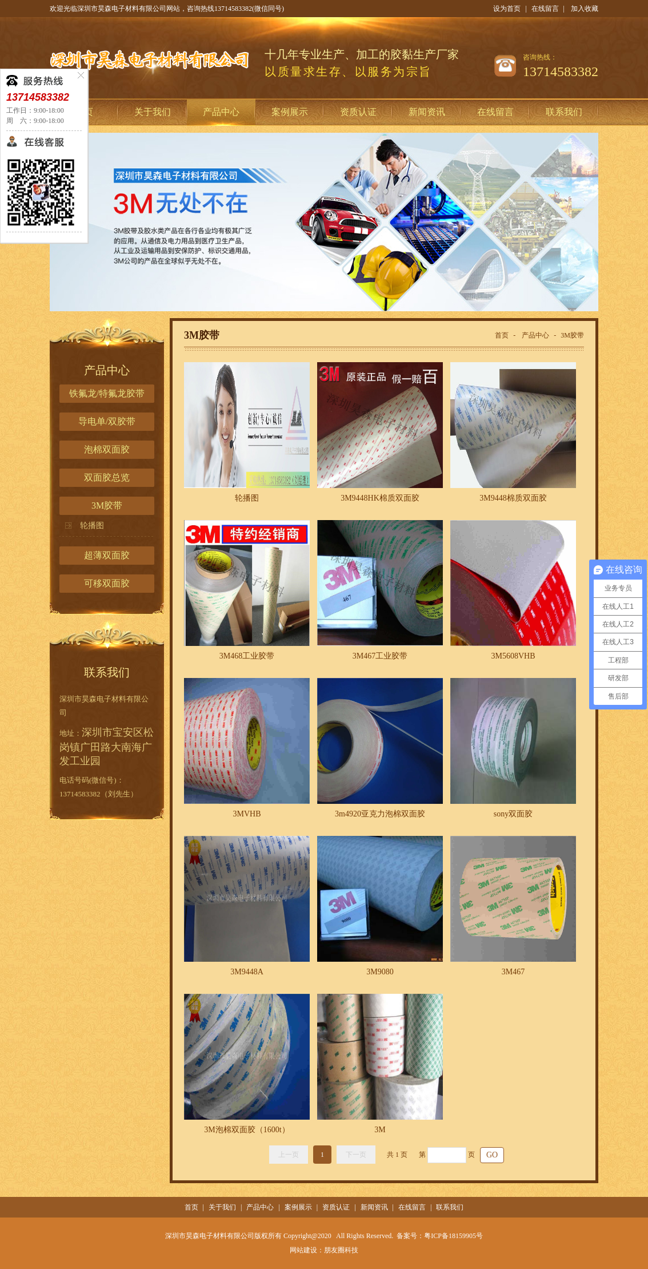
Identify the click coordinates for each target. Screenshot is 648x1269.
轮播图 (92, 525)
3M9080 (379, 971)
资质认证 (358, 112)
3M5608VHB (513, 656)
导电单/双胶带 (106, 421)
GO (492, 1155)
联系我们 (564, 112)
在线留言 (545, 9)
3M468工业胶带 (246, 656)
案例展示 (289, 112)
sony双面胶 (513, 814)
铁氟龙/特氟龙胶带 (107, 393)
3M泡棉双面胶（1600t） (246, 1129)
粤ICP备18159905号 (453, 1236)
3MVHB (247, 814)
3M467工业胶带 (380, 656)
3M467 (513, 971)
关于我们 (152, 112)
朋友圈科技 (341, 1250)
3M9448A (246, 971)
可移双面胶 (107, 583)
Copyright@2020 (307, 1236)
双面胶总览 (107, 477)
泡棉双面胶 (107, 449)
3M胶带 (106, 505)
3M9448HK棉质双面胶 (380, 498)
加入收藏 (584, 9)
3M (379, 1129)
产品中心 (221, 112)
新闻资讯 (427, 112)
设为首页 (507, 9)
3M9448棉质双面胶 (512, 498)
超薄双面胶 (107, 555)
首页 (502, 335)
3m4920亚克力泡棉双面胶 (380, 814)
